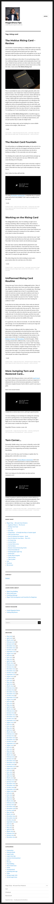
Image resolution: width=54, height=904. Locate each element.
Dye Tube (10, 530)
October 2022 (10, 718)
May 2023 (9, 705)
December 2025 (11, 646)
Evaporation (10, 850)
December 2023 (11, 691)
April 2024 (9, 684)
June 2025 (9, 657)
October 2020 (10, 764)
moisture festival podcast (14, 858)
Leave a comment (34, 134)
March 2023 (10, 709)
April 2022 (9, 730)
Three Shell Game (11, 593)
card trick (30, 430)
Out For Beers (12, 546)
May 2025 (9, 659)
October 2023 (10, 695)
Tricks (25, 132)
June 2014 (9, 825)
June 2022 (9, 726)
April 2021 (9, 753)
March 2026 (10, 640)
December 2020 (11, 760)
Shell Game (11, 553)
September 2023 (11, 697)
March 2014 (10, 831)
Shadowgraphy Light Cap (15, 551)
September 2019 (11, 789)
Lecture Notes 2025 (13, 544)
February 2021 (10, 756)
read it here (36, 378)
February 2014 (10, 833)
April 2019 (9, 799)
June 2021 (9, 749)
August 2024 (10, 676)
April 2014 (9, 829)
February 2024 (11, 688)
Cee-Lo (10, 528)
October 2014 (10, 820)
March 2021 (10, 755)
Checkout (9, 563)
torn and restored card (18, 432)
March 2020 (10, 778)
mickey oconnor (19, 363)
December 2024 (11, 668)
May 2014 (9, 827)
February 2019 (11, 802)
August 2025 (10, 653)
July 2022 (9, 724)
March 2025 (10, 663)
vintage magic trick (12, 875)
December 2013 (11, 837)
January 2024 (10, 690)
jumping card (20, 510)
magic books (10, 854)
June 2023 (9, 703)
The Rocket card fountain (18, 195)
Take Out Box (12, 557)
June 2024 (9, 680)
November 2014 (11, 818)
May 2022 (9, 728)
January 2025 (10, 667)
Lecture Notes (12, 542)
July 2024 (9, 678)
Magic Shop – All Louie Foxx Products (17, 523)
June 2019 (9, 795)
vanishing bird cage (12, 871)
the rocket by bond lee (32, 208)
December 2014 (11, 816)
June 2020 (9, 772)
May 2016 (9, 812)
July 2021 (9, 747)
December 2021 (11, 737)
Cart (8, 561)
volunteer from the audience (27, 268)
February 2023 (11, 711)
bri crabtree (34, 361)
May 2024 (9, 682)
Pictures (22, 132)
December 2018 (11, 806)
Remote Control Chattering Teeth (17, 548)
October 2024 (10, 672)
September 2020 (11, 766)
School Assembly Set (13, 549)
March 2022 (10, 732)
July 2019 (9, 793)
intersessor (14, 510)
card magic (30, 132)
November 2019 (11, 785)
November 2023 (11, 693)
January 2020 (10, 781)
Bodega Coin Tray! (13, 526)
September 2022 (11, 720)
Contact (7, 578)
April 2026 (9, 638)
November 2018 (11, 808)
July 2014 (9, 823)
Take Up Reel (11, 559)
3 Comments (36, 510)
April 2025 (9, 661)
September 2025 (11, 651)
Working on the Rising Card (21, 217)
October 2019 (10, 787)
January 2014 (10, 835)
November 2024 (11, 670)
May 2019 (9, 797)
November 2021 (11, 739)
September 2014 (11, 822)
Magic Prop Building (12, 591)
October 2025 (10, 649)
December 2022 (11, 714)
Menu (46, 16)
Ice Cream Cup (12, 540)
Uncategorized (11, 869)
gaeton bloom (8, 510)
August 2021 (10, 745)
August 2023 (10, 699)
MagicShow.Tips (13, 23)
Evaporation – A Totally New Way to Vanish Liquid (22, 532)
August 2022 (10, 722)
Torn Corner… (13, 440)
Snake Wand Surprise (14, 555)
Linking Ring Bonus (12, 612)
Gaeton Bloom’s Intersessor (25, 459)
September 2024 (11, 674)
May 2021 (9, 751)
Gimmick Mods (11, 852)
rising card (9, 134)
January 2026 (10, 644)
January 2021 (10, 758)
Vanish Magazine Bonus (13, 610)
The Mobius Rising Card (24, 134)
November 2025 (11, 647)
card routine (33, 267)
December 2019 (11, 783)
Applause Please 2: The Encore (16, 525)
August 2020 (10, 768)
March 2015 (10, 814)
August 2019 (10, 791)
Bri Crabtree (21, 339)
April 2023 (9, 707)
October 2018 (10, 810)
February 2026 (11, 642)
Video (26, 206)
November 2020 (11, 762)
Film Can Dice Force (13, 534)
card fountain (31, 206)
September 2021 (11, 743)
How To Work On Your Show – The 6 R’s (19, 538)
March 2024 (10, 686)
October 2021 (10, 741)
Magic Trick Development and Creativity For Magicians (22, 597)
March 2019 (10, 800)
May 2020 (9, 774)
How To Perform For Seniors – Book (18, 536)
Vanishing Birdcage (12, 595)
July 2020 (9, 770)
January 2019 (10, 804)
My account (10, 565)
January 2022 (10, 735)
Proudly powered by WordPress (21, 900)
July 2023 (9, 701)
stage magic (15, 134)
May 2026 (9, 636)
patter (8, 860)
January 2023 (10, 712)
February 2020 (11, 779)
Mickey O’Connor (10, 339)
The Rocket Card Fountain (20, 142)
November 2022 (11, 716)
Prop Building (10, 863)
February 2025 (11, 665)
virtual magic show (12, 877)
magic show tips (16, 132)
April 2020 (9, 776)
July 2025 (9, 655)
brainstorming (28, 361)
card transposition (32, 508)
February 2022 (11, 734)
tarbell (30, 510)
